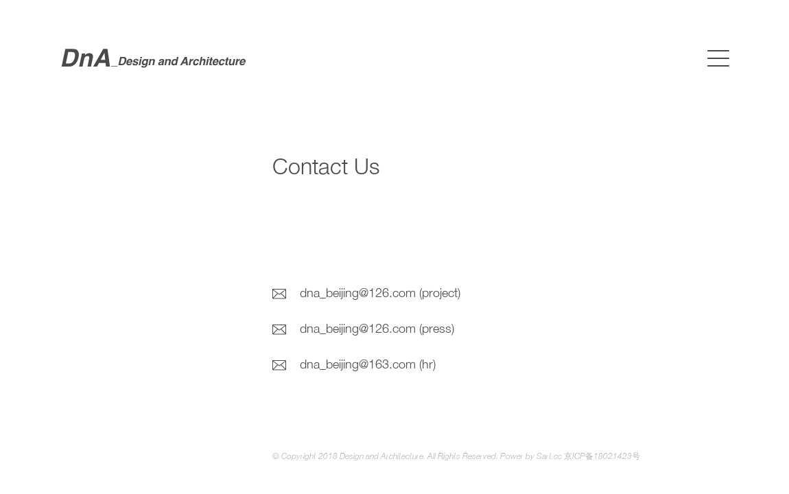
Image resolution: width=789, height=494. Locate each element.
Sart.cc (549, 456)
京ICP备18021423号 (602, 456)
